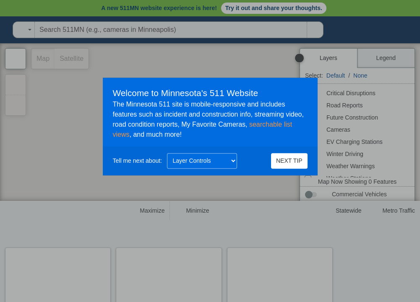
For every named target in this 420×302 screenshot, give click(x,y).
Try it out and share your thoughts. (273, 8)
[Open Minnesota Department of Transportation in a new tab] (2, 29)
